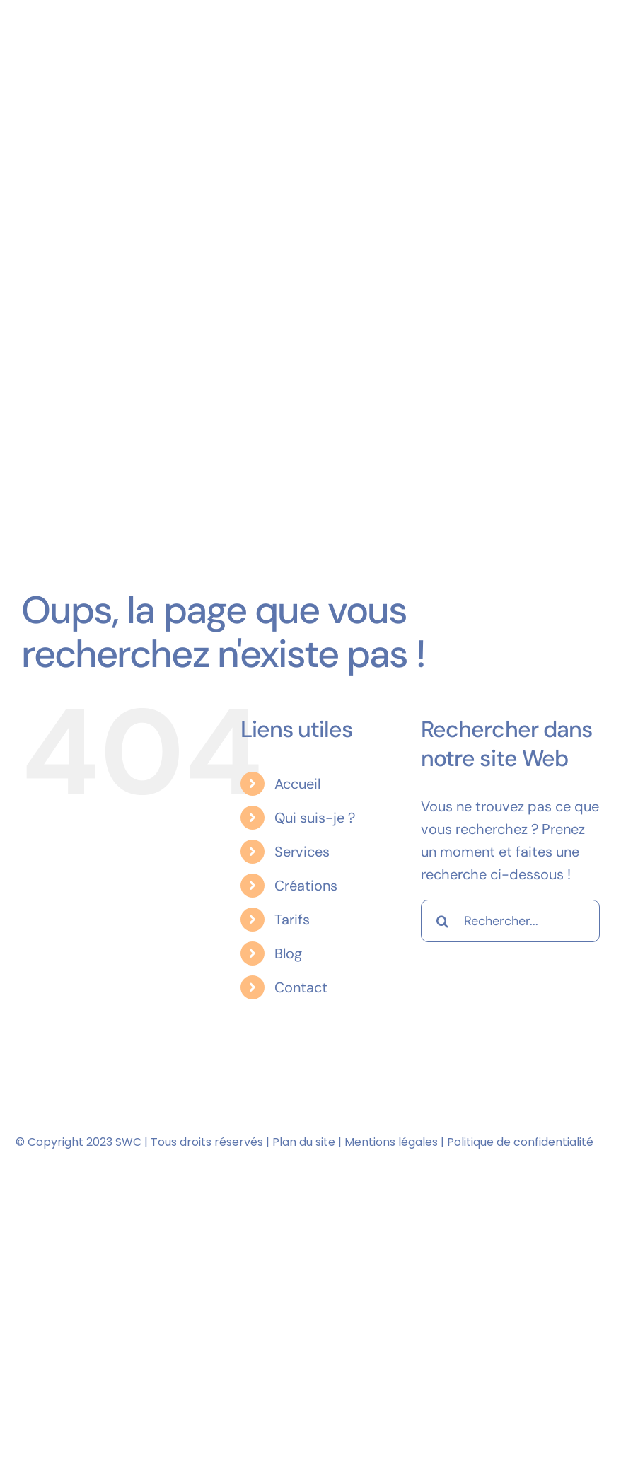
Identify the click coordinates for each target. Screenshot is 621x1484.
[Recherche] (442, 921)
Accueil (297, 784)
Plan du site (303, 1142)
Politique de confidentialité (520, 1142)
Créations (305, 885)
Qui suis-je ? (314, 817)
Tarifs (292, 919)
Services (302, 851)
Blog (288, 953)
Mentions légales (391, 1142)
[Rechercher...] (510, 921)
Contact (300, 987)
